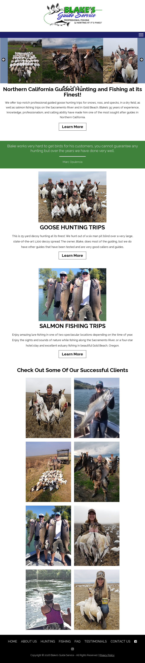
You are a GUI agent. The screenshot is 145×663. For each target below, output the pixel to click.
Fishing (65, 641)
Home (12, 641)
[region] (72, 61)
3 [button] (71, 87)
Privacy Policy (106, 655)
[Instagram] (72, 649)
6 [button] (81, 87)
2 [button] (67, 87)
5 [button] (78, 87)
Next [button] (141, 60)
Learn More (72, 127)
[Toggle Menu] (141, 34)
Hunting (48, 641)
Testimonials (95, 641)
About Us (29, 641)
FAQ (77, 641)
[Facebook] (135, 641)
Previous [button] (4, 60)
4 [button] (74, 87)
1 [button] (64, 87)
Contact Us (120, 641)
